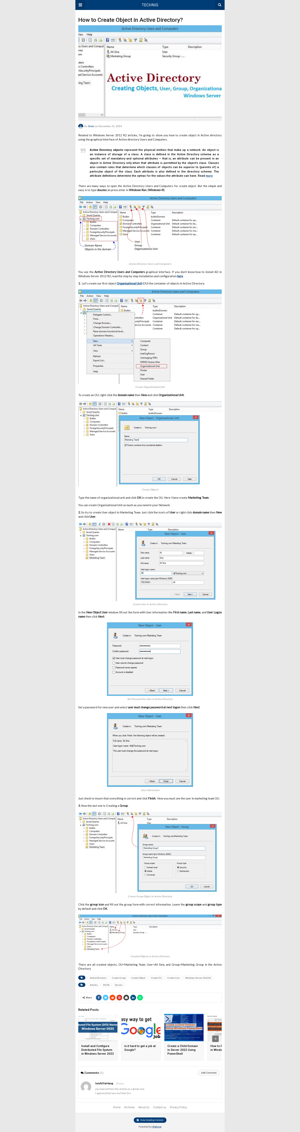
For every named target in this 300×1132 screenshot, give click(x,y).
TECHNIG (150, 5)
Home (117, 1107)
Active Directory (98, 977)
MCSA (106, 984)
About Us (143, 1107)
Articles (94, 984)
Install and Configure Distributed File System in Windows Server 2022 (97, 1049)
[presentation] (215, 1039)
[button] (80, 5)
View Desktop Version (150, 1120)
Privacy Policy (178, 1107)
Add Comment (209, 1073)
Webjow (156, 1126)
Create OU (156, 977)
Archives (129, 1107)
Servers (119, 984)
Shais (91, 126)
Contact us (159, 1107)
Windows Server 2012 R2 (198, 977)
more (209, 175)
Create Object (138, 977)
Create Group (119, 977)
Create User (173, 977)
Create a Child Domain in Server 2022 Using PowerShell (182, 1049)
